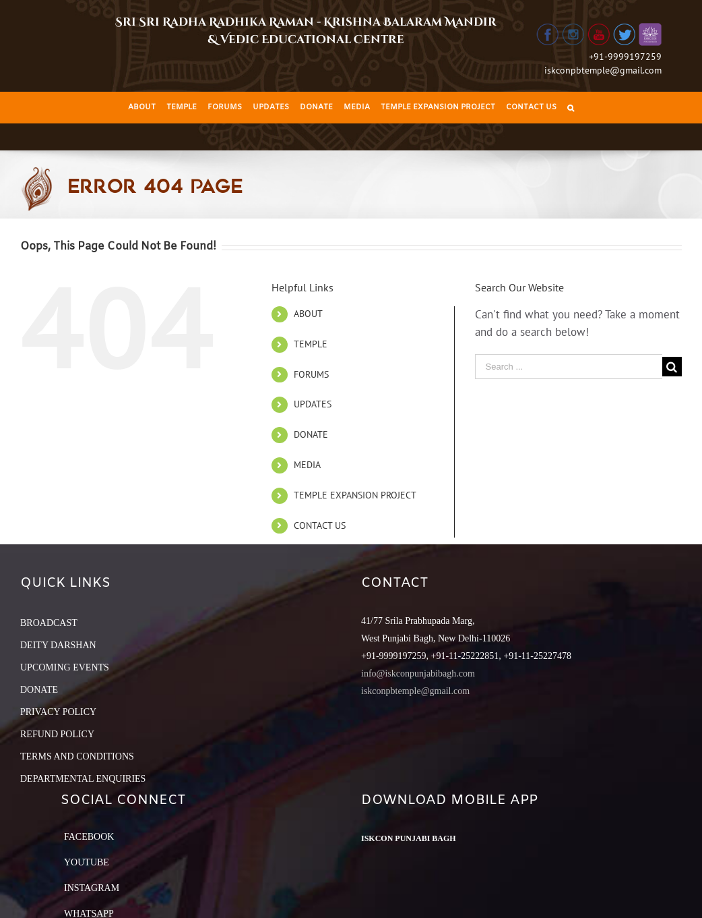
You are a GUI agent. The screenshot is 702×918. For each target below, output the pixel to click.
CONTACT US (320, 525)
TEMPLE (310, 344)
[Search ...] (568, 366)
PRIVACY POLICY (58, 712)
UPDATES (312, 404)
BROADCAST (48, 623)
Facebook (89, 837)
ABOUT (308, 314)
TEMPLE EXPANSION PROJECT (355, 495)
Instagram (91, 888)
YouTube (86, 862)
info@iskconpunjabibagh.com (418, 673)
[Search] (570, 107)
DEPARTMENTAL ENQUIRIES (83, 779)
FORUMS (311, 374)
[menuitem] (142, 107)
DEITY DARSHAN (58, 645)
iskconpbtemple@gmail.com (603, 70)
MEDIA (307, 465)
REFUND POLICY (57, 734)
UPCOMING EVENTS (64, 667)
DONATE (311, 434)
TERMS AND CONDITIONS (77, 756)
